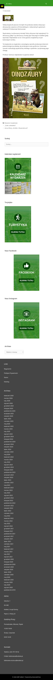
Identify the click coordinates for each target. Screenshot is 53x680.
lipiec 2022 (7, 511)
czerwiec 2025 (8, 421)
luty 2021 (7, 554)
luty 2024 (7, 462)
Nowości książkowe (11, 123)
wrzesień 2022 (9, 506)
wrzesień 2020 (9, 567)
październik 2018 (9, 590)
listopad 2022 (8, 500)
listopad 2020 (8, 562)
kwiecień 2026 (8, 396)
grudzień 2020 (9, 559)
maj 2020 (7, 577)
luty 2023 (7, 493)
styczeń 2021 (8, 557)
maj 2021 (7, 546)
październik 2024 (9, 442)
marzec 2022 (8, 521)
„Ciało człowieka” (10, 125)
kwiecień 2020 (8, 580)
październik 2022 (9, 503)
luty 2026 (7, 401)
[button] (2, 6)
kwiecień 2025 (8, 426)
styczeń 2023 (8, 495)
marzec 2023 (8, 490)
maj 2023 (7, 485)
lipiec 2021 (7, 541)
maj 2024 (7, 454)
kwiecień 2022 (8, 518)
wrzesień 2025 (9, 413)
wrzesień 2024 (9, 444)
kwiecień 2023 (8, 488)
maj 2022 (7, 516)
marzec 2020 (8, 582)
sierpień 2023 (8, 477)
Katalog (6, 382)
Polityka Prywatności (11, 373)
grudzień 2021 (9, 529)
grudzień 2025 (9, 406)
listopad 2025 (8, 408)
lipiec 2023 (7, 480)
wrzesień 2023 (9, 475)
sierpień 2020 (8, 569)
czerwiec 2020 (8, 575)
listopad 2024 (8, 439)
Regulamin (7, 369)
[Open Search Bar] (46, 3)
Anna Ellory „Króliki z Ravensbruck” (16, 128)
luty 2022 (7, 523)
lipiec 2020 (7, 572)
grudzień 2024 (9, 436)
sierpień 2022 (8, 508)
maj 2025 (7, 424)
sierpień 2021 (8, 539)
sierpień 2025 (8, 416)
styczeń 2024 (8, 465)
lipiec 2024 (7, 449)
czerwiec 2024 (8, 452)
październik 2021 (9, 534)
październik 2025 (9, 411)
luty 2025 (7, 431)
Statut (6, 377)
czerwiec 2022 (8, 513)
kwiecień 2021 (8, 549)
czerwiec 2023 (8, 482)
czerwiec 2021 (8, 544)
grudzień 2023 (9, 467)
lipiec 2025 (7, 419)
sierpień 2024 (8, 447)
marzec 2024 (8, 460)
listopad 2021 (8, 531)
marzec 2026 (8, 398)
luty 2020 (7, 585)
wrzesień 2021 (9, 536)
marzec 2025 (8, 429)
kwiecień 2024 (8, 457)
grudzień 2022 (9, 498)
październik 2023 (9, 472)
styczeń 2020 (8, 587)
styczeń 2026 (8, 403)
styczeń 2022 (8, 526)
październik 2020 (9, 564)
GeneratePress (36, 677)
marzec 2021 (8, 552)
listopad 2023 (8, 470)
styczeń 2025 (8, 434)
